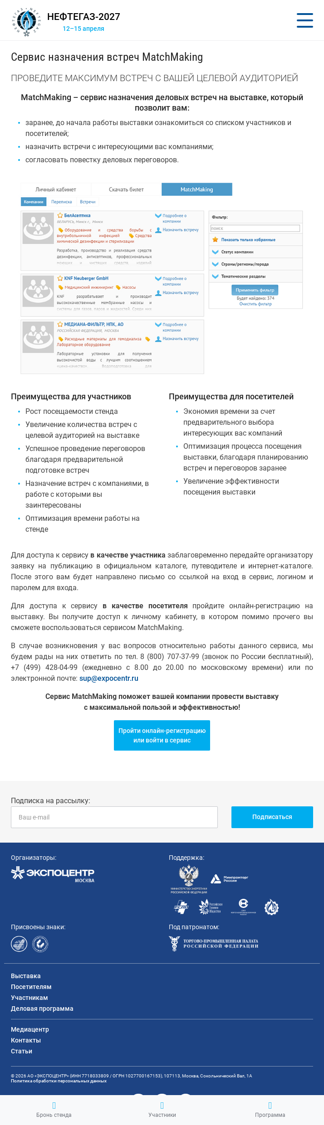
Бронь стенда (54, 1109)
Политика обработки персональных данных (59, 1080)
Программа (270, 1109)
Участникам (29, 997)
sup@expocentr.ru (108, 678)
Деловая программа (42, 1008)
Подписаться (272, 816)
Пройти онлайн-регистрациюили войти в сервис (162, 735)
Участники (162, 1109)
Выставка (26, 976)
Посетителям (31, 986)
